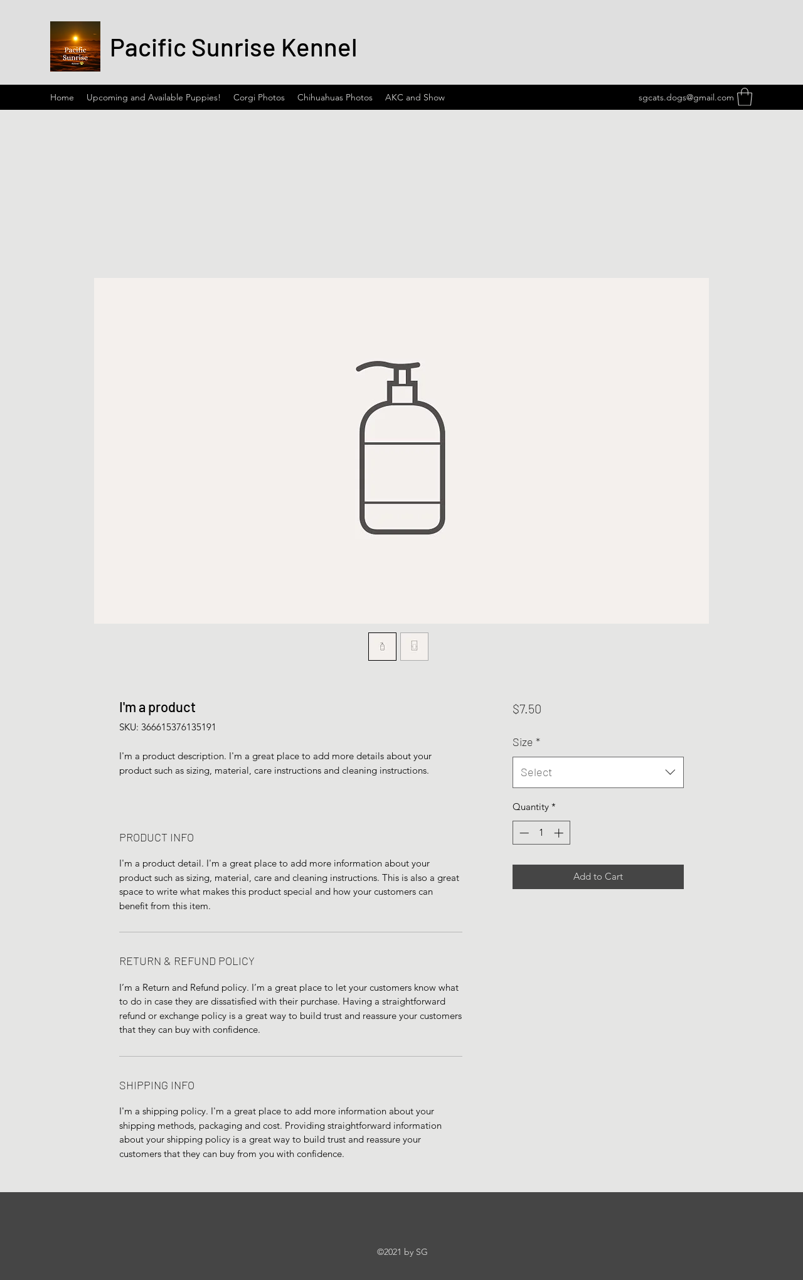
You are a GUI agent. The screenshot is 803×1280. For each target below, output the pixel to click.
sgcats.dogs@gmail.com (686, 97)
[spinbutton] (541, 833)
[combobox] (598, 772)
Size (526, 742)
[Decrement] (522, 833)
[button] (744, 97)
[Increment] (559, 833)
